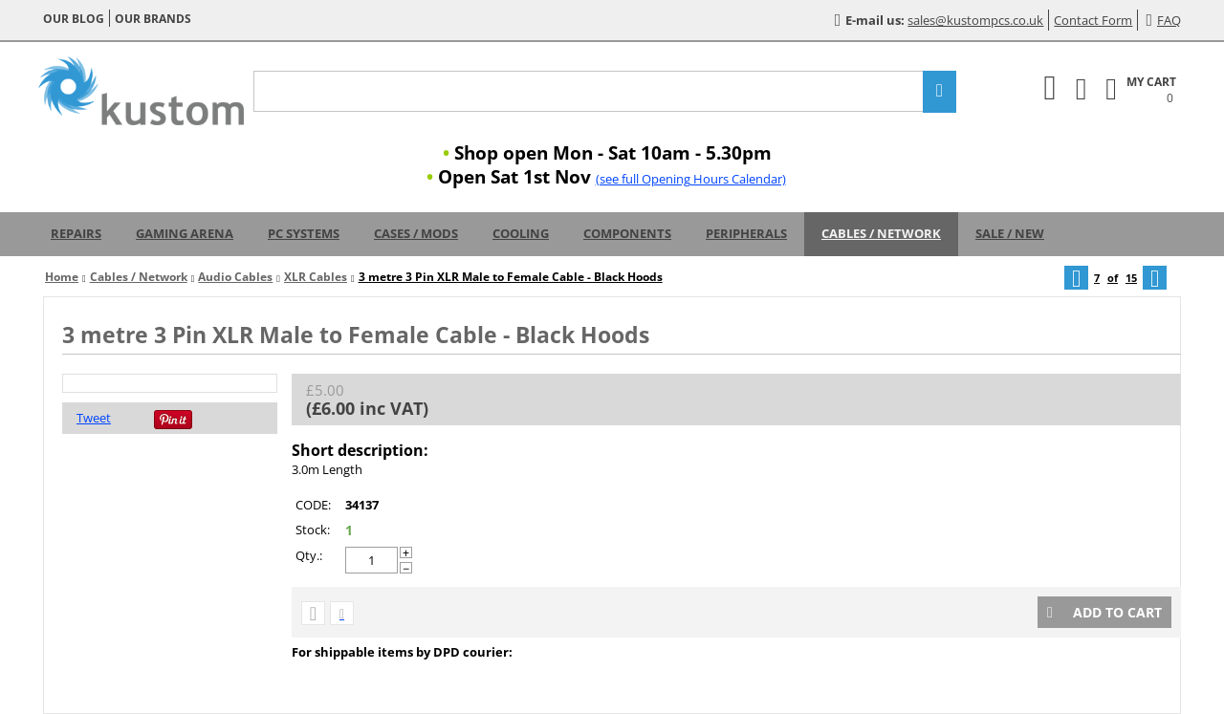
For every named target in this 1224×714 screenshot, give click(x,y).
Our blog (73, 19)
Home (61, 277)
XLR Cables (315, 277)
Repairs (76, 233)
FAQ (1163, 20)
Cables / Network (881, 233)
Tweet (93, 417)
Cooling (520, 233)
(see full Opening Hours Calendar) (691, 178)
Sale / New (1009, 233)
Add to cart (1104, 612)
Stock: (312, 529)
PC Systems (303, 233)
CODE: (313, 504)
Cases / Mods (416, 233)
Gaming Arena (184, 233)
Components (627, 233)
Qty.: (308, 555)
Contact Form (1093, 20)
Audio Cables (235, 277)
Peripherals (746, 233)
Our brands (153, 19)
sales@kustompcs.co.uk (975, 20)
